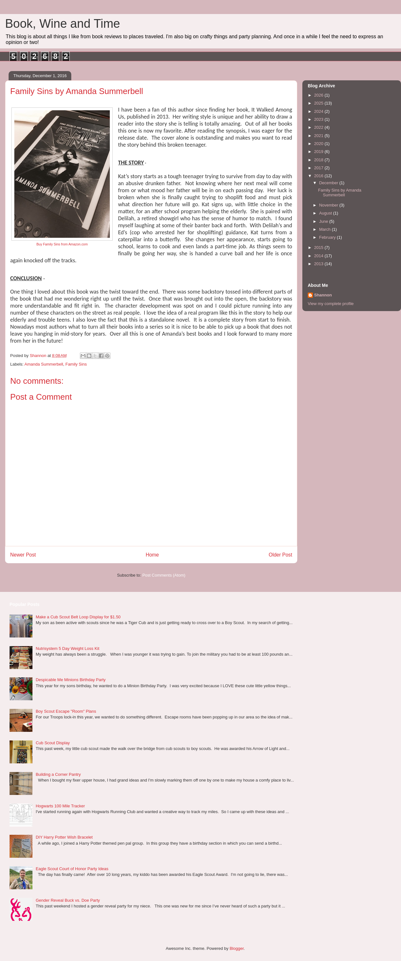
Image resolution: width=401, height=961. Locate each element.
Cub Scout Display (53, 742)
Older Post (280, 554)
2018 (319, 159)
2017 (319, 167)
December (329, 182)
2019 (319, 151)
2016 (319, 175)
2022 (319, 127)
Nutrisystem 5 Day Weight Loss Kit (67, 648)
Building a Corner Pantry (58, 774)
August (326, 213)
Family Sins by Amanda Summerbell (339, 193)
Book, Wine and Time (62, 23)
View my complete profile (331, 303)
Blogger (236, 948)
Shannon (323, 295)
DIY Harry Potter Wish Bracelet (64, 837)
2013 (319, 263)
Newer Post (23, 554)
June (324, 221)
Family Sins (76, 364)
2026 (319, 95)
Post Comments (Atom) (163, 575)
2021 (319, 135)
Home (152, 554)
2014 (319, 255)
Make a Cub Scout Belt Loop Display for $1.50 (78, 617)
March (325, 229)
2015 (319, 247)
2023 (319, 119)
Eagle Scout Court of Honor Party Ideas (72, 868)
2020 (319, 143)
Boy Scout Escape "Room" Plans (66, 711)
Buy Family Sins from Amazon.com (62, 244)
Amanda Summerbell (44, 364)
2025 (319, 103)
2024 (319, 111)
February (328, 237)
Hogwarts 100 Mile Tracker (60, 806)
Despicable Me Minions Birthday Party (71, 679)
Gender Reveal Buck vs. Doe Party (68, 900)
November (329, 205)
